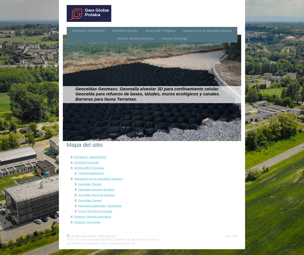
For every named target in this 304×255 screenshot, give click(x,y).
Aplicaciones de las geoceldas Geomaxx (98, 178)
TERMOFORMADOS (91, 173)
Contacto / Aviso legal (87, 222)
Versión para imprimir (82, 235)
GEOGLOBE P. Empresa (89, 167)
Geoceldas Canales (90, 200)
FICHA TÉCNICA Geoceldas (95, 211)
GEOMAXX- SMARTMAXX (90, 157)
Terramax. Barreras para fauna (92, 216)
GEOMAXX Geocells (86, 162)
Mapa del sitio (107, 235)
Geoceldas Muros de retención (96, 195)
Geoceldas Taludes (89, 184)
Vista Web (231, 235)
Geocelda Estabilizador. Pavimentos (100, 205)
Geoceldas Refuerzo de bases (96, 189)
